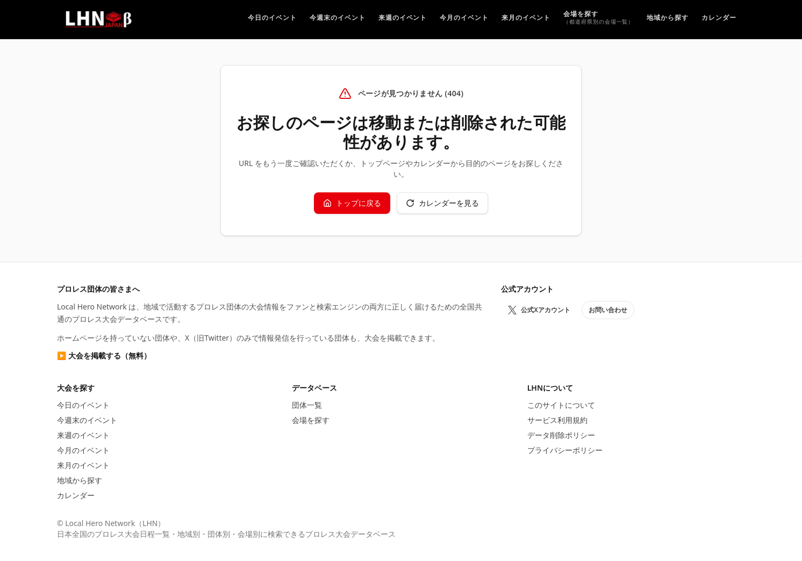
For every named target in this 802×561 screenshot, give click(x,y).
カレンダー (76, 495)
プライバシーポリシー (565, 450)
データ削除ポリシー (561, 435)
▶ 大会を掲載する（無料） (104, 355)
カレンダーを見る (442, 203)
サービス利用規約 (557, 420)
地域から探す (79, 480)
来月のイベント (83, 465)
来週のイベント (83, 435)
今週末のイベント (87, 420)
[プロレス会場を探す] (598, 19)
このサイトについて (561, 405)
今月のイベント (83, 450)
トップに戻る (352, 203)
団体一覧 (307, 405)
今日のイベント (83, 405)
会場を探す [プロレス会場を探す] (311, 420)
